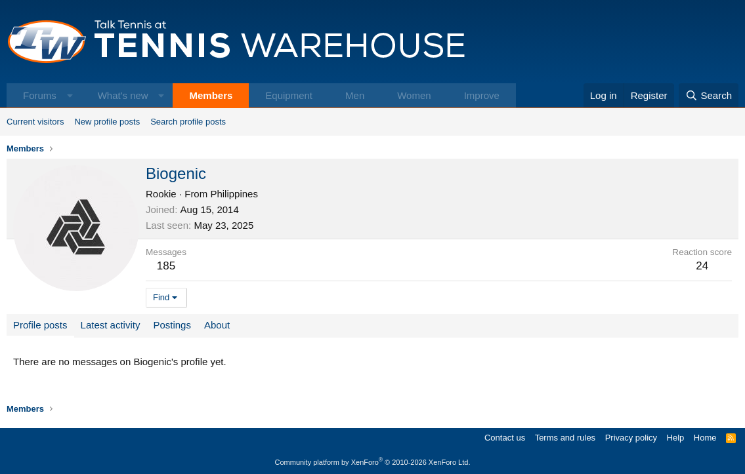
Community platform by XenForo (373, 462)
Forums (39, 95)
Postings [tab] (172, 324)
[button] (69, 95)
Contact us (504, 438)
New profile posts (107, 122)
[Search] (708, 95)
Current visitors (35, 122)
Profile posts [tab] (40, 324)
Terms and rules (565, 438)
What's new (123, 95)
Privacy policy (631, 438)
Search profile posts (188, 122)
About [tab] (217, 324)
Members (210, 95)
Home (705, 438)
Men (354, 95)
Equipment (288, 95)
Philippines (234, 193)
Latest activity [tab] (110, 324)
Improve (482, 95)
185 (166, 266)
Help (676, 438)
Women (414, 95)
